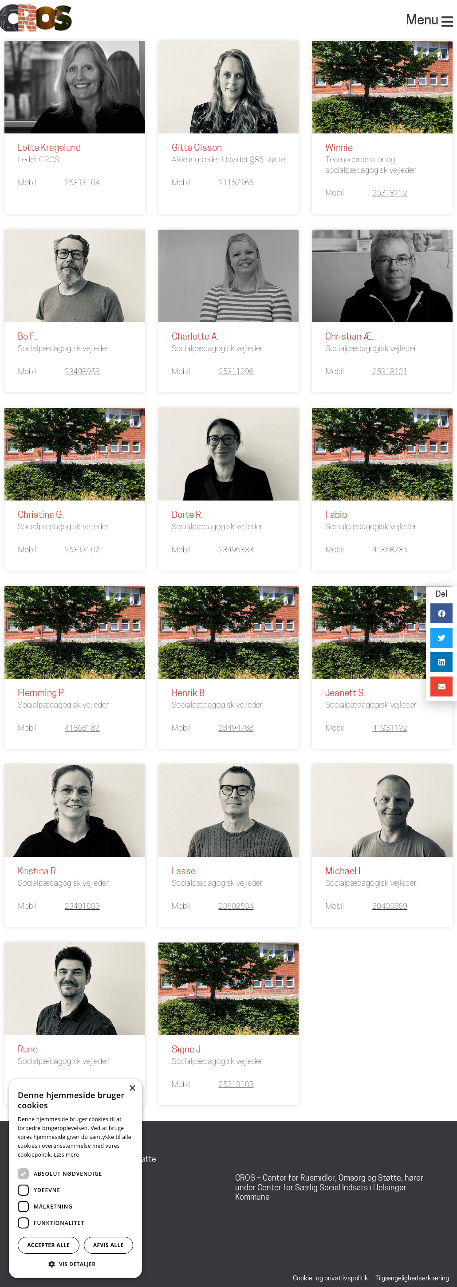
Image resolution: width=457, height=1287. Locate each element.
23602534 (236, 905)
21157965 (236, 182)
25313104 (82, 182)
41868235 (390, 549)
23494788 (236, 727)
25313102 (82, 549)
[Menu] (447, 21)
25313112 (390, 193)
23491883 (82, 905)
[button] (75, 1264)
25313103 (236, 1083)
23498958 (82, 371)
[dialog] (75, 1178)
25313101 (390, 371)
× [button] (132, 1088)
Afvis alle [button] (108, 1245)
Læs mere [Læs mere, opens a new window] (66, 1154)
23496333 (236, 549)
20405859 (390, 905)
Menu (422, 21)
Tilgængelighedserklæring (412, 1278)
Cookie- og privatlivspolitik (330, 1278)
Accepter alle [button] (48, 1245)
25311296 (236, 371)
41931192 (390, 727)
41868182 (82, 727)
